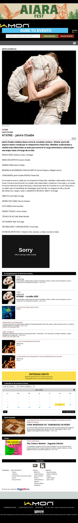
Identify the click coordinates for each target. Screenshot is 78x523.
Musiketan (37, 485)
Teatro (14, 472)
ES (73, 32)
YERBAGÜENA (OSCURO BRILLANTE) (12, 322)
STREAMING (5, 470)
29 (29, 407)
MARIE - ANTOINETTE (8, 332)
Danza (14, 478)
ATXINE (18, 277)
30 (39, 407)
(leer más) (42, 282)
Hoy (5, 412)
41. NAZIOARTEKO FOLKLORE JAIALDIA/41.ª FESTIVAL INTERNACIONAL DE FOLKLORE (39, 356)
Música (36, 478)
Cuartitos (15, 474)
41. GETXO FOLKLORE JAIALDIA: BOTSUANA (28, 341)
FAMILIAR (48, 470)
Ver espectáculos (68, 412)
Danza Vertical (16, 480)
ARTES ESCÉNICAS (16, 470)
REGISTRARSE (49, 36)
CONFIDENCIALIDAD (10, 507)
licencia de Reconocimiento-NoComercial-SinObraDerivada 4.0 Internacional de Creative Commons (47, 515)
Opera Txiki (50, 480)
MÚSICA (35, 470)
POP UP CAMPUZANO (33, 441)
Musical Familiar (51, 472)
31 (49, 407)
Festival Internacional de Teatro (21, 476)
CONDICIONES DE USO (25, 507)
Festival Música (38, 474)
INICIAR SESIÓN (67, 36)
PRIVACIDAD (39, 507)
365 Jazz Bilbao (39, 483)
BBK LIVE (36, 472)
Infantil (48, 476)
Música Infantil (38, 476)
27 (7, 407)
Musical (36, 481)
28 (18, 407)
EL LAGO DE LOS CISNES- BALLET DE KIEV (27, 307)
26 (70, 405)
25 (60, 405)
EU (76, 32)
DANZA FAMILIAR (51, 474)
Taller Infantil (50, 478)
